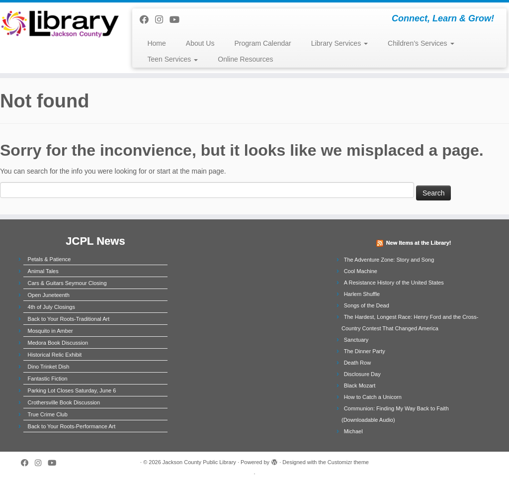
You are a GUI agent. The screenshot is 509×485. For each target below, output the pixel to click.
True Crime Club (48, 414)
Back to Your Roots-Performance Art (72, 426)
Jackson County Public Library (199, 462)
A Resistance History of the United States (394, 283)
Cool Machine (360, 271)
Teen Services (172, 59)
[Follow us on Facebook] (147, 20)
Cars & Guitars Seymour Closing (67, 283)
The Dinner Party (364, 351)
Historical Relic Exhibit (55, 355)
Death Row (357, 363)
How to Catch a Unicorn (373, 397)
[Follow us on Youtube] (178, 20)
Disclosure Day (362, 374)
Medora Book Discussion (58, 343)
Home (156, 43)
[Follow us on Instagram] (162, 20)
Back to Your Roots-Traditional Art (69, 319)
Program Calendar (262, 43)
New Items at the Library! (418, 243)
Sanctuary (356, 340)
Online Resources (245, 59)
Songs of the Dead (366, 305)
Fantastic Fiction (48, 379)
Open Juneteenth (49, 295)
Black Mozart (360, 385)
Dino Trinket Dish (49, 367)
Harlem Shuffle (362, 294)
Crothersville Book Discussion (64, 402)
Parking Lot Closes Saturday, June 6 (72, 390)
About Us (200, 43)
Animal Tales (43, 271)
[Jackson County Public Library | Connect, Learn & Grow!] (59, 23)
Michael (353, 431)
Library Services (339, 43)
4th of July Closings (51, 307)
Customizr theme (348, 462)
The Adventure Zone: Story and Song (389, 260)
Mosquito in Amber (50, 331)
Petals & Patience (49, 259)
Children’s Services (421, 43)
